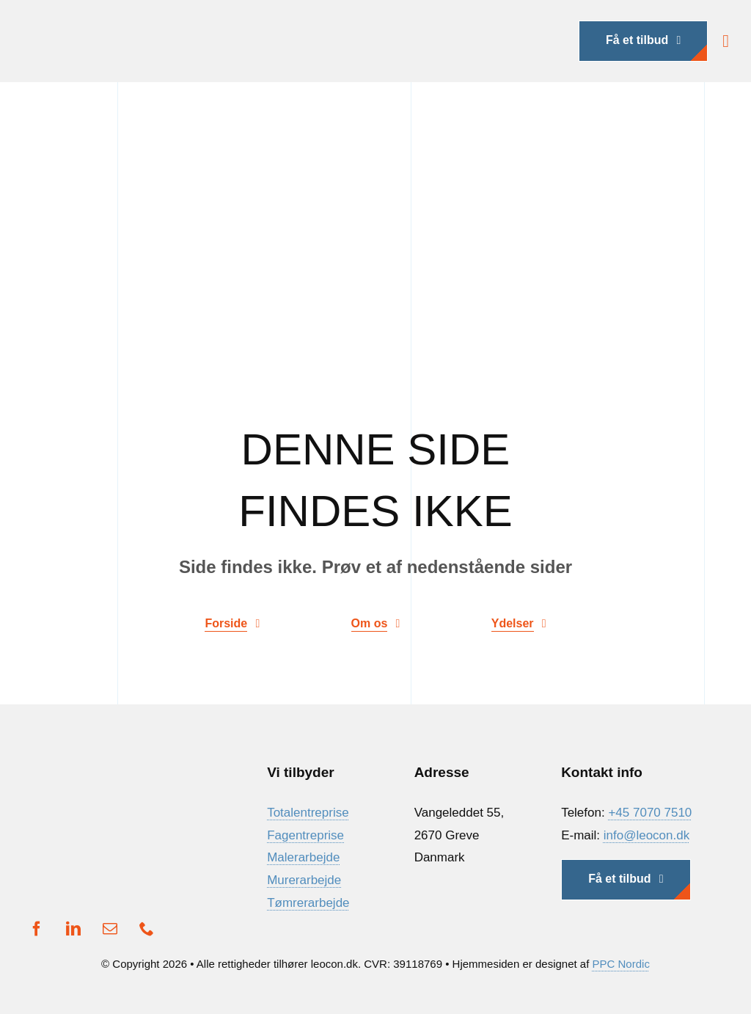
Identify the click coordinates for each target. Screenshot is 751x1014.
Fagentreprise (305, 835)
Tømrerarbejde (308, 903)
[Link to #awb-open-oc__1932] (725, 41)
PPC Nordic (621, 964)
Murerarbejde (304, 880)
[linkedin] (73, 929)
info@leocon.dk (646, 835)
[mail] (110, 929)
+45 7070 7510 (650, 813)
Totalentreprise (308, 813)
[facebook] (36, 929)
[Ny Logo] (139, 22)
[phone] (146, 929)
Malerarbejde (303, 857)
